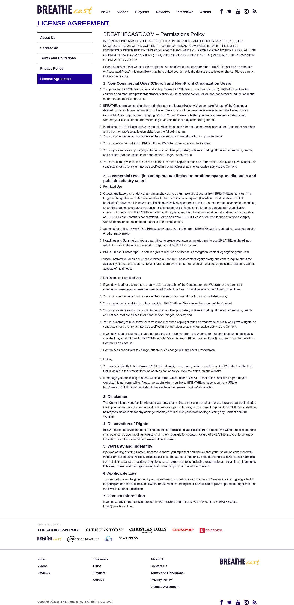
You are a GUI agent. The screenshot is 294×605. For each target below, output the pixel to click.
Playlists (142, 12)
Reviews (163, 12)
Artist (97, 566)
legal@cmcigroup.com (234, 252)
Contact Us (49, 48)
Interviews (185, 12)
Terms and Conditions (58, 58)
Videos (122, 12)
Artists (205, 12)
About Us (47, 38)
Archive (98, 580)
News (105, 12)
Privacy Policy (51, 68)
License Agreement (55, 79)
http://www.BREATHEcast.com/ (178, 89)
